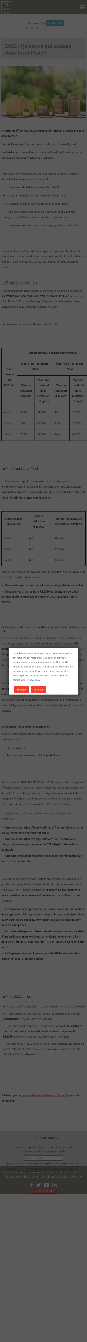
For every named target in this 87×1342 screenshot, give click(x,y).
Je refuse (38, 689)
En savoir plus (33, 679)
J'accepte (21, 689)
